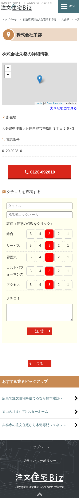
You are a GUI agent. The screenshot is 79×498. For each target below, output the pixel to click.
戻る (39, 363)
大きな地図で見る (63, 108)
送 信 (39, 331)
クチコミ (13, 298)
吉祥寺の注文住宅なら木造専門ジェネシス (34, 425)
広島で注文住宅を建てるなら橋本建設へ (32, 398)
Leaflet (39, 103)
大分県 (65, 19)
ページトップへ (39, 494)
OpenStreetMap (55, 103)
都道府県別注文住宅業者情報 (39, 19)
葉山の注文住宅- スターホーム (25, 411)
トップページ (9, 19)
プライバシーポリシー (39, 461)
